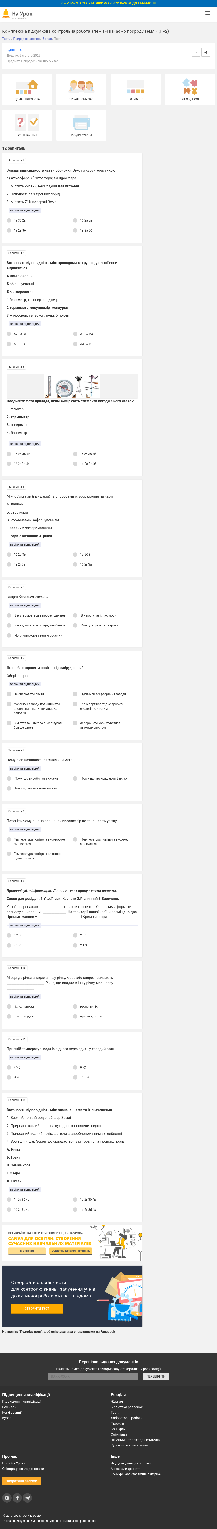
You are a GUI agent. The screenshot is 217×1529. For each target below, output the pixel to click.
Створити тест (37, 1308)
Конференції (12, 1413)
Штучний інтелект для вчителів (135, 1440)
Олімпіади (119, 1434)
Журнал (117, 1402)
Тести (115, 1413)
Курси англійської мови (129, 1445)
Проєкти (117, 1423)
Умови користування (45, 1521)
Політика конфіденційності (80, 1521)
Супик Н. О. (15, 50)
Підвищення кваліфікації (21, 1402)
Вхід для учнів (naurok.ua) (131, 1463)
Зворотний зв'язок (21, 1481)
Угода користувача (16, 1521)
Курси (6, 1418)
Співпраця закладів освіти (23, 1469)
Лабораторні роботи (126, 1418)
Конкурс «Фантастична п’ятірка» (136, 1474)
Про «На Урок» (13, 1463)
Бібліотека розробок (127, 1407)
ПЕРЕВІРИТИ (156, 1376)
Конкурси (118, 1429)
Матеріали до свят (125, 1469)
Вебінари (9, 1407)
